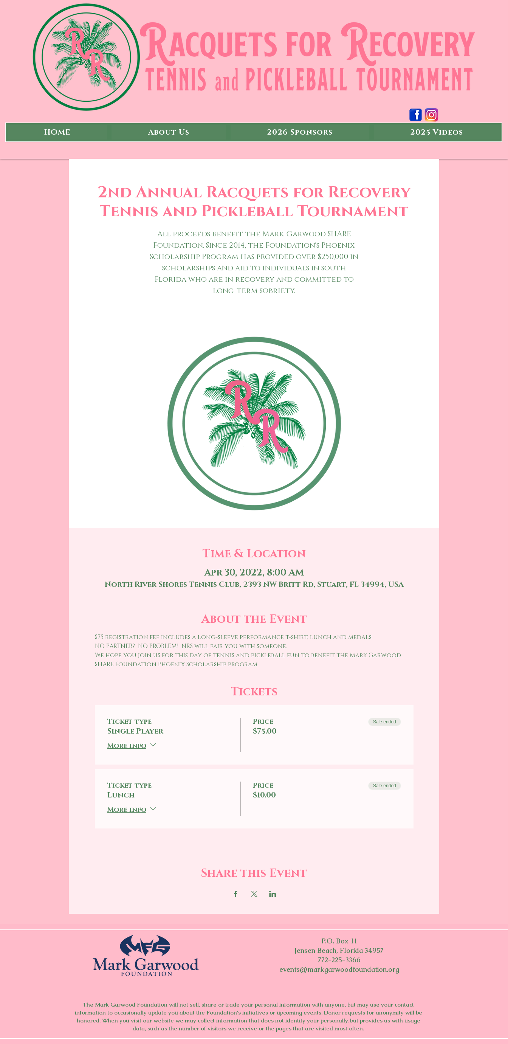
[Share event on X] (254, 894)
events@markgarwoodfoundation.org (339, 969)
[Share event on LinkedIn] (272, 894)
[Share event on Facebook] (235, 894)
